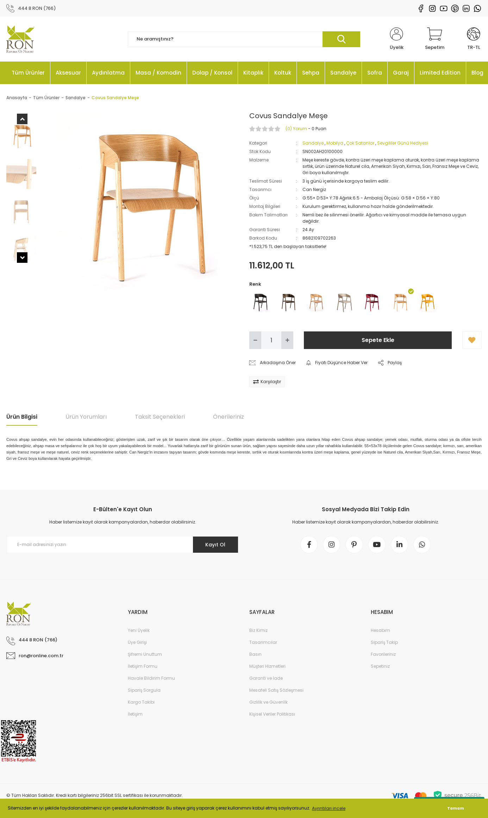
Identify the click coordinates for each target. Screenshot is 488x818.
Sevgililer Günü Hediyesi (402, 143)
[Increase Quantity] (287, 340)
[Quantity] (271, 340)
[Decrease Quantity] (255, 340)
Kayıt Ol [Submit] (215, 544)
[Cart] (434, 39)
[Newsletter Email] (122, 545)
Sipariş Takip (384, 643)
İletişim (135, 715)
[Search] (244, 39)
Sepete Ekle (378, 340)
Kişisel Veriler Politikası (272, 715)
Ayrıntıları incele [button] (328, 808)
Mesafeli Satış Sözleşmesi (276, 691)
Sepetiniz (380, 667)
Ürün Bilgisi (21, 417)
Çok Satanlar (360, 143)
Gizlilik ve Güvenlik (268, 703)
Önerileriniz (228, 417)
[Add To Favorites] (472, 340)
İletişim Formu (142, 667)
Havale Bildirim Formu (151, 679)
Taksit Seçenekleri (160, 417)
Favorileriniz (383, 655)
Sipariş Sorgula (144, 691)
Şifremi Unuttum (145, 655)
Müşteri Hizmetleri (267, 667)
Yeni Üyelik (139, 631)
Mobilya (334, 143)
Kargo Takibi (141, 703)
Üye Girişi (137, 643)
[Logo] (20, 39)
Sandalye (313, 143)
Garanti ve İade (266, 679)
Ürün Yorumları (86, 417)
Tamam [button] (455, 808)
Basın (255, 655)
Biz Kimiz (258, 631)
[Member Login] (396, 39)
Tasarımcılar (263, 643)
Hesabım (380, 631)
